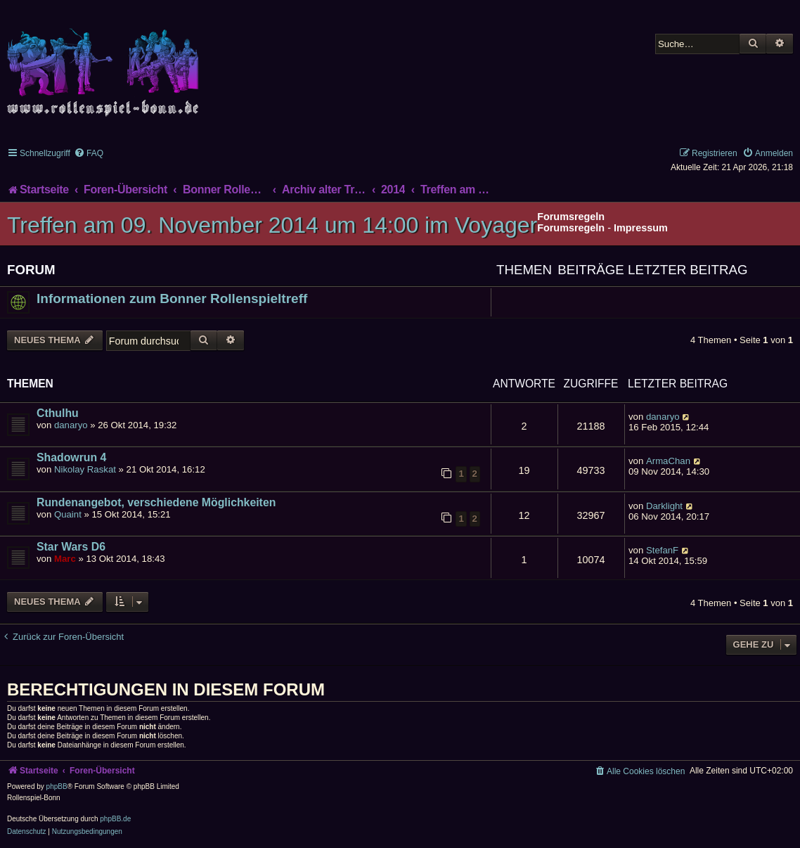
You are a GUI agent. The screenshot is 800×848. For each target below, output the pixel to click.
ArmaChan (668, 461)
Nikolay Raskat (85, 469)
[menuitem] (88, 153)
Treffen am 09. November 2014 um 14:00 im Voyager (272, 225)
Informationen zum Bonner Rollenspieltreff (172, 298)
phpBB (56, 786)
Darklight (664, 506)
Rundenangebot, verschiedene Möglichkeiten (156, 502)
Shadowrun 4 (71, 457)
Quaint (68, 514)
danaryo (71, 425)
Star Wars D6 (71, 547)
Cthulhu (58, 413)
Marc (65, 558)
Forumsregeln (571, 227)
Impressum (641, 227)
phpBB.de (115, 819)
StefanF (662, 550)
